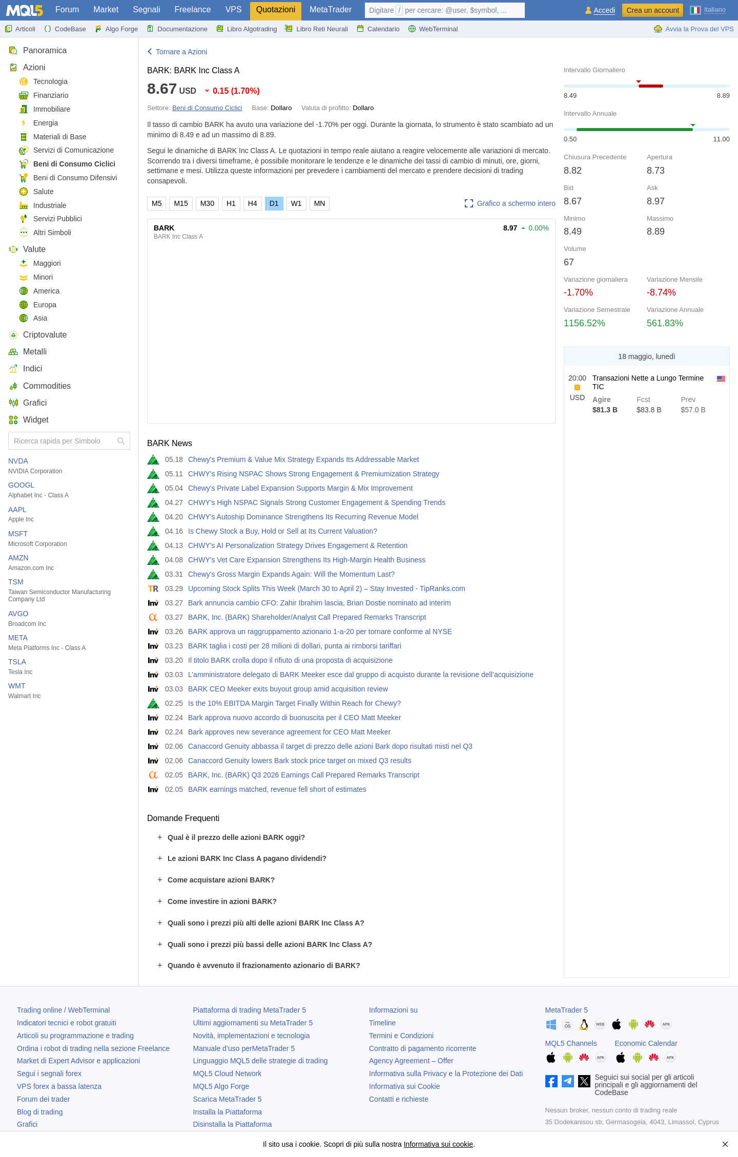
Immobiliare (44, 109)
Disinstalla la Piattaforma (232, 1124)
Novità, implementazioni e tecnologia (251, 1036)
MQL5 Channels (571, 1043)
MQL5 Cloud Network (227, 1073)
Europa (37, 305)
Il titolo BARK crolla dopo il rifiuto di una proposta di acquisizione (290, 660)
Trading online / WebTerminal (63, 1010)
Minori (35, 277)
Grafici (27, 403)
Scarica (227, 1099)
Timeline (382, 1023)
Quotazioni (276, 9)
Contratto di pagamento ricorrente (422, 1048)
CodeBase (65, 29)
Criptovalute (37, 335)
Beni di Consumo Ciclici (66, 164)
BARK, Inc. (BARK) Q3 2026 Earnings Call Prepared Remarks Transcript (303, 775)
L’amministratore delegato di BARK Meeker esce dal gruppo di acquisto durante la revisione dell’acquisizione (361, 674)
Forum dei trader (43, 1099)
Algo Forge (116, 29)
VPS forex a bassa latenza (59, 1086)
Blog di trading (40, 1112)
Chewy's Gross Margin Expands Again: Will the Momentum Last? (291, 574)
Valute (27, 249)
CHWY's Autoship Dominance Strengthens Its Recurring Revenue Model (303, 517)
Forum (67, 9)
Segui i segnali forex (49, 1073)
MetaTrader (331, 9)
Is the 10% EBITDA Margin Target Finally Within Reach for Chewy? (294, 703)
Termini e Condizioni (401, 1036)
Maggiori (39, 263)
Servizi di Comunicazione (66, 150)
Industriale (42, 205)
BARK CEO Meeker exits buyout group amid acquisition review (288, 689)
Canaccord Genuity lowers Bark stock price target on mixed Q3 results (300, 760)
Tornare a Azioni (181, 52)
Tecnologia (43, 81)
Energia (38, 123)
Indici (25, 368)
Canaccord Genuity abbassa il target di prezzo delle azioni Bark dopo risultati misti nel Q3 (330, 746)
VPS (233, 9)
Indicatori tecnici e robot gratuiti (66, 1023)
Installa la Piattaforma (227, 1112)
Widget (28, 420)
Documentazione (177, 29)
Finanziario (43, 95)
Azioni (27, 67)
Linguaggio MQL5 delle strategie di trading (260, 1061)
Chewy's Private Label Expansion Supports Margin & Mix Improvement (300, 488)
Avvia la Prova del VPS (693, 28)
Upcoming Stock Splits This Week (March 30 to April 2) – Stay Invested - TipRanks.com (326, 588)
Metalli (27, 351)
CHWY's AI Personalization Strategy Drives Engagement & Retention (297, 545)
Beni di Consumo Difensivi (67, 178)
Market (105, 9)
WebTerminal (433, 29)
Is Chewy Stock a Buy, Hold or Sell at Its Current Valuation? (282, 531)
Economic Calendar (646, 1043)
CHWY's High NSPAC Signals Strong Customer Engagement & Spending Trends (316, 502)
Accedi (604, 10)
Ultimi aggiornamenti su (253, 1023)
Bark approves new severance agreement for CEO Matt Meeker (289, 732)
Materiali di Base (52, 137)
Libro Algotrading (246, 29)
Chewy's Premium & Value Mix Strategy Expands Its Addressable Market (303, 459)
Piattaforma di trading (249, 1010)
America (38, 291)
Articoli (19, 29)
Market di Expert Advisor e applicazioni (78, 1061)
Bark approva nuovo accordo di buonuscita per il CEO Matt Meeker (294, 717)
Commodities (39, 386)
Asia (32, 318)
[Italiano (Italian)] (708, 9)
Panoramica (37, 50)
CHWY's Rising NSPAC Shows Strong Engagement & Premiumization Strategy (313, 474)
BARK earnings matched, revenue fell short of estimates (277, 789)
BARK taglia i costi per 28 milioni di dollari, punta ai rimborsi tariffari (294, 646)
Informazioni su (393, 1010)
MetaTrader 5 (566, 1010)
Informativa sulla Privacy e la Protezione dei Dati (446, 1073)
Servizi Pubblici (50, 219)
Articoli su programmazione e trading (75, 1036)
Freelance (193, 9)
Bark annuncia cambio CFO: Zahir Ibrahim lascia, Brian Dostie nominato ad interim (319, 603)
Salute (36, 191)
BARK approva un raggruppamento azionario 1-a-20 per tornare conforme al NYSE (320, 631)
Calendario (378, 29)
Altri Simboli (44, 232)
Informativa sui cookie (438, 1144)
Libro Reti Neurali (316, 29)
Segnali (146, 9)
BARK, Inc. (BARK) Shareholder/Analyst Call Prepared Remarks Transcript (307, 617)
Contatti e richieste (398, 1099)
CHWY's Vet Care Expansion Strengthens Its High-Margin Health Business (306, 560)
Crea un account (652, 10)
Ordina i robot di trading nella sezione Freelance (93, 1048)
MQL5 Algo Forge (221, 1086)
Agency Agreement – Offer (411, 1061)
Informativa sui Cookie (404, 1086)
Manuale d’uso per (244, 1048)
